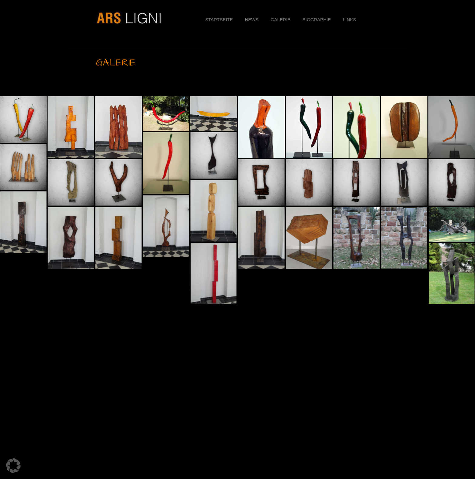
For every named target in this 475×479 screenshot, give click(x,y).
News (252, 19)
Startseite (219, 19)
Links (349, 19)
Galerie (281, 19)
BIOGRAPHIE (317, 19)
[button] (237, 88)
